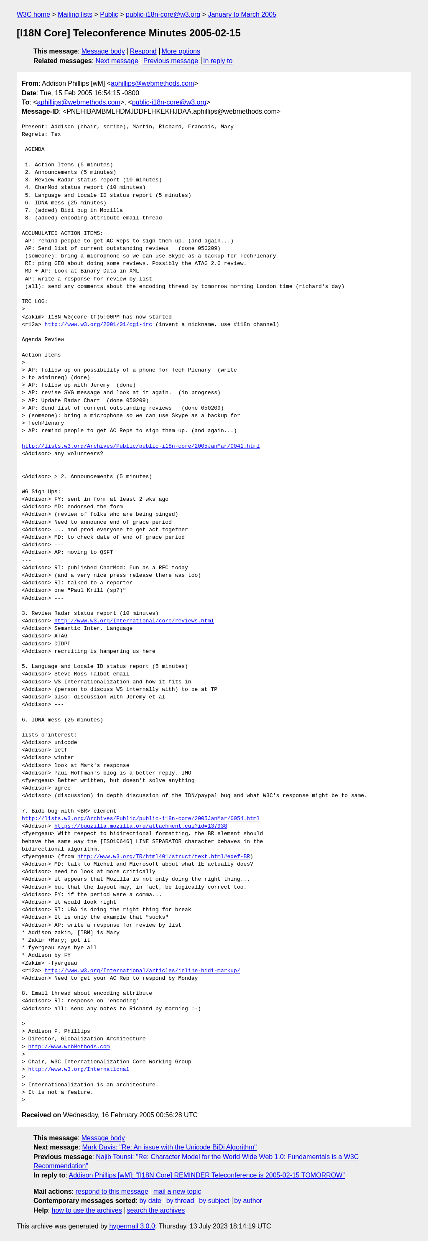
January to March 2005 (242, 14)
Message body (103, 51)
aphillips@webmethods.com (152, 83)
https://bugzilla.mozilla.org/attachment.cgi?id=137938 (140, 826)
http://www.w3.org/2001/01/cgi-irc (98, 325)
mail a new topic (177, 1191)
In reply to (217, 60)
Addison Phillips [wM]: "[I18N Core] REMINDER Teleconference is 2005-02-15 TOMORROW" (207, 1175)
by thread (180, 1200)
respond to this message (111, 1191)
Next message (117, 60)
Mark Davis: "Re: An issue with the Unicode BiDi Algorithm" (169, 1147)
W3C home (33, 14)
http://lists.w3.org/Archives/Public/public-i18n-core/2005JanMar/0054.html (141, 819)
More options (181, 51)
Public (109, 14)
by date (150, 1200)
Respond (143, 51)
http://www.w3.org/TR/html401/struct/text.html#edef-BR (163, 857)
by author (248, 1200)
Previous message (171, 60)
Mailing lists (75, 14)
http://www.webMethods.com (69, 1047)
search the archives (156, 1210)
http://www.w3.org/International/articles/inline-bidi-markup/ (142, 971)
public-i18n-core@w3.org (163, 14)
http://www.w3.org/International (79, 1069)
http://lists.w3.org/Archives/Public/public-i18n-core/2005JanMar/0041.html (141, 446)
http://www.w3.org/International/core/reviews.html (134, 621)
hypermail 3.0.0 (132, 1226)
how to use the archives (87, 1210)
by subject (214, 1200)
